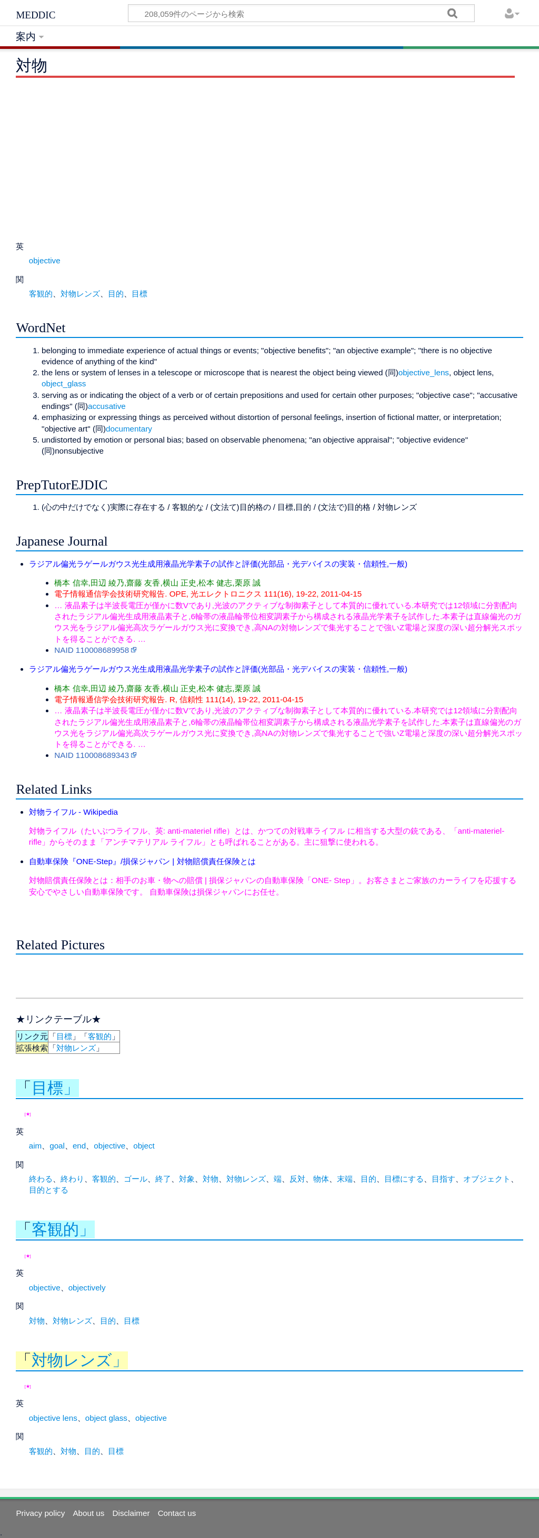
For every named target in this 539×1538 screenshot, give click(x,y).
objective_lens (423, 372)
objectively (87, 1287)
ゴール (135, 1178)
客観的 (41, 293)
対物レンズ (80, 293)
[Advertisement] (269, 159)
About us (88, 1513)
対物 (210, 1178)
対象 (187, 1178)
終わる (41, 1178)
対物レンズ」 (80, 1360)
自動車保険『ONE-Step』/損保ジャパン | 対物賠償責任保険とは (142, 861)
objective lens (53, 1417)
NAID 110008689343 (91, 755)
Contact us (177, 1513)
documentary (129, 428)
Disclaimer (131, 1513)
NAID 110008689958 (91, 649)
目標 (139, 293)
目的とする (48, 1189)
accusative (107, 406)
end (79, 1145)
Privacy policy (40, 1513)
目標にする (404, 1178)
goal (57, 1145)
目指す (443, 1178)
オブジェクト (487, 1178)
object (144, 1145)
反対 (297, 1178)
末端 (345, 1178)
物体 (321, 1178)
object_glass (64, 383)
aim (35, 1145)
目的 (116, 293)
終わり (72, 1178)
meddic (35, 14)
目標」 (55, 1088)
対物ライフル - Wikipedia (73, 811)
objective (45, 260)
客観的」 (63, 1229)
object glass (106, 1417)
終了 (163, 1178)
